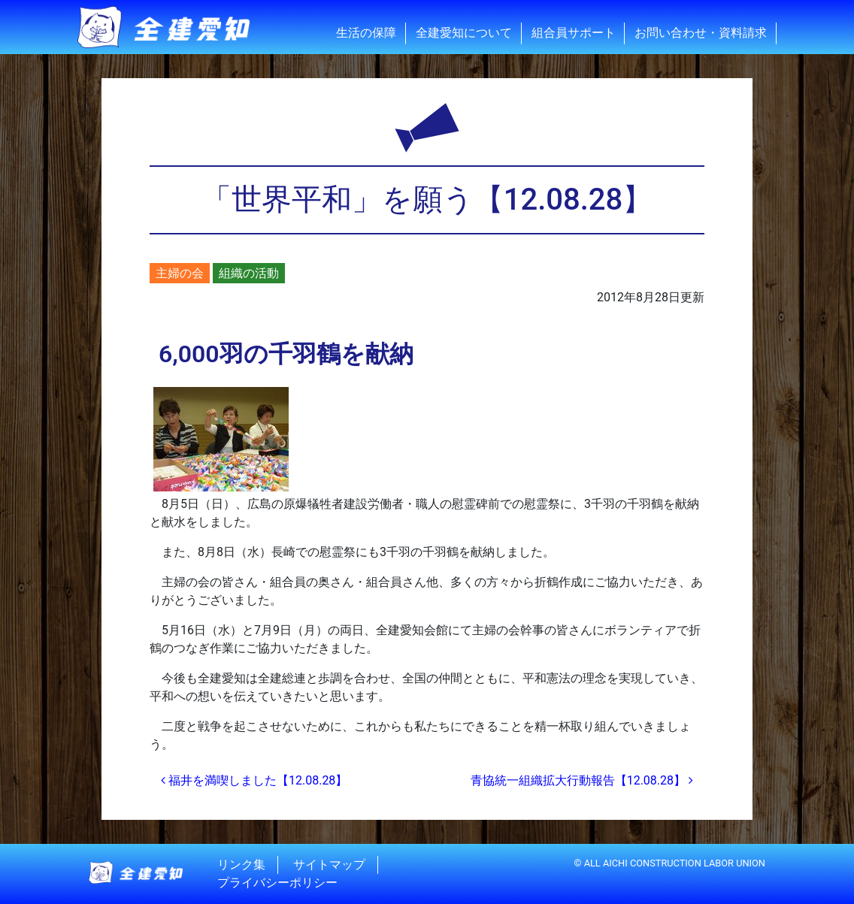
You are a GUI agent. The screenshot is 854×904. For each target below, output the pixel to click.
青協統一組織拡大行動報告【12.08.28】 (582, 780)
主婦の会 (180, 273)
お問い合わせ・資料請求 (700, 33)
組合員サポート (573, 33)
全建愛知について (464, 33)
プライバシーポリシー (277, 882)
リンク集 (241, 864)
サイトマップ (329, 864)
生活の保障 (366, 33)
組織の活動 (249, 273)
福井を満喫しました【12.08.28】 (254, 780)
